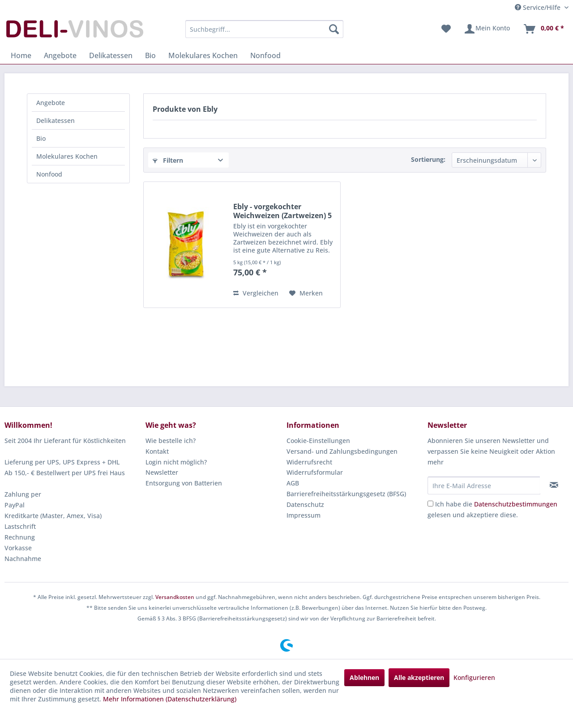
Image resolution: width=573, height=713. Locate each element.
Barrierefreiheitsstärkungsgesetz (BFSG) (346, 493)
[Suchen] (334, 29)
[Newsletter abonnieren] (554, 485)
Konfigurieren (474, 677)
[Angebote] (60, 55)
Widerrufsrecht (309, 462)
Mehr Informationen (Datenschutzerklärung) (169, 699)
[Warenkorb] (543, 29)
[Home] (21, 55)
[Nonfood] (265, 55)
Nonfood (49, 174)
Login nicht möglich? (176, 462)
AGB (292, 483)
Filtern (168, 160)
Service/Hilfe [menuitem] (538, 7)
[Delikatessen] (111, 55)
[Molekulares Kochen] (203, 55)
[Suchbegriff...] (264, 29)
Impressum (303, 515)
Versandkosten (174, 597)
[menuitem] (264, 29)
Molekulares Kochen (67, 156)
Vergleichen (255, 293)
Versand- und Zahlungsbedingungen (342, 451)
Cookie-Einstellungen (318, 440)
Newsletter (161, 472)
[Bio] (150, 55)
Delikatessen (55, 120)
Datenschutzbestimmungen (515, 504)
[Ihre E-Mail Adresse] (484, 485)
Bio (41, 138)
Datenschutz (305, 504)
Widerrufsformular (314, 472)
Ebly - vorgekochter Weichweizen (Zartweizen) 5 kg (282, 211)
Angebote (50, 102)
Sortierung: (428, 159)
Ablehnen (364, 677)
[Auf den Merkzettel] (306, 293)
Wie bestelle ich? (170, 440)
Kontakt (157, 451)
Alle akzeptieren (419, 677)
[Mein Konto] (486, 29)
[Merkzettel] (446, 29)
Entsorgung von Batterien (183, 483)
